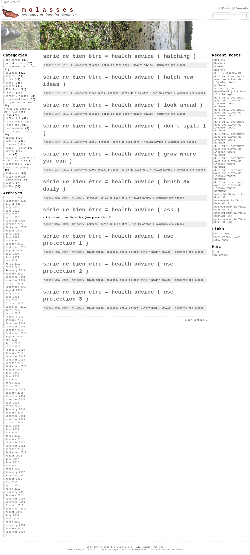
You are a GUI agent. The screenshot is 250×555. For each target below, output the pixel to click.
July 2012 (12, 459)
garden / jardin (16, 96)
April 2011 (12, 485)
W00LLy (9, 183)
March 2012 (12, 469)
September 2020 (15, 227)
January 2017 (14, 320)
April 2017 (12, 310)
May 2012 (11, 465)
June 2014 (12, 402)
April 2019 (12, 263)
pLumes (9, 137)
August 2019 (13, 250)
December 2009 (15, 531)
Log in (218, 251)
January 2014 (14, 412)
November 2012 (15, 445)
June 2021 (12, 210)
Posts (226, 8)
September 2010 (15, 508)
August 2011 (13, 479)
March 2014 (12, 406)
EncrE (9, 82)
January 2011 (14, 495)
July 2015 (12, 373)
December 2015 (15, 356)
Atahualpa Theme (115, 549)
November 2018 (15, 280)
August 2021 (13, 204)
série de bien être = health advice (19, 159)
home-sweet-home (16, 99)
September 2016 (15, 333)
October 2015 (14, 363)
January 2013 (14, 439)
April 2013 (12, 436)
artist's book (15, 63)
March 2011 (12, 488)
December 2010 (15, 498)
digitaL (10, 76)
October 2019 (14, 244)
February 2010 (15, 525)
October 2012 (14, 449)
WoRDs (9, 186)
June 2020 (12, 237)
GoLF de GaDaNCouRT (227, 73)
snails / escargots (18, 167)
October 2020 (14, 224)
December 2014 (15, 396)
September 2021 (15, 201)
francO (9, 92)
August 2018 (13, 290)
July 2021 (12, 207)
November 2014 (15, 399)
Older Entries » (196, 320)
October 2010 (14, 505)
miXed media (13, 121)
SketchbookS (13, 164)
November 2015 (15, 359)
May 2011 (11, 482)
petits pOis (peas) (18, 131)
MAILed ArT (12, 118)
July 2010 (12, 515)
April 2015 (12, 383)
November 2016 (15, 326)
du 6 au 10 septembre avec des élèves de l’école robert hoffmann (229, 81)
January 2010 (14, 528)
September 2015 (15, 366)
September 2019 (15, 247)
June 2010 (12, 518)
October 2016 (14, 330)
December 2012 (15, 442)
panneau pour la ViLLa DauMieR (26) (230, 214)
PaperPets (12, 125)
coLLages (11, 72)
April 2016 (12, 343)
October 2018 (14, 283)
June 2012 (12, 462)
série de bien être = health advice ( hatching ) (119, 56)
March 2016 (12, 346)
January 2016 (14, 353)
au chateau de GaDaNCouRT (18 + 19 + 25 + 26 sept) (230, 91)
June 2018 (12, 297)
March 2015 (12, 386)
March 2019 (12, 267)
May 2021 (11, 214)
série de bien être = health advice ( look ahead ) (123, 105)
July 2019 (12, 253)
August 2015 (13, 369)
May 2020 (11, 240)
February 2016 (15, 349)
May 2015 (11, 379)
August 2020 (13, 230)
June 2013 (12, 429)
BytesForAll (140, 549)
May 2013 (11, 432)
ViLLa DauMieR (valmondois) (14, 178)
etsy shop (221, 240)
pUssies (10, 144)
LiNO (8, 115)
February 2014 (15, 409)
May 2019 (11, 260)
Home (6, 2)
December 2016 (15, 323)
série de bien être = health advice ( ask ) (111, 210)
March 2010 (12, 522)
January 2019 (14, 273)
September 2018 (15, 287)
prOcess (10, 141)
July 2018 (12, 293)
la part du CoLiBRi (18, 102)
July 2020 (12, 234)
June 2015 (12, 376)
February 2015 (15, 389)
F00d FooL (12, 89)
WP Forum (177, 549)
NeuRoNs (219, 60)
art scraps (12, 60)
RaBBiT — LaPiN (15, 147)
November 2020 (15, 220)
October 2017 (14, 303)
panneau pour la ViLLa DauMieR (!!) (230, 208)
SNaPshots (12, 173)
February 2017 (15, 316)
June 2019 (12, 257)
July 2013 (12, 426)
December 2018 (15, 277)
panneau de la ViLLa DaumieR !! (228, 202)
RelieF (9, 151)
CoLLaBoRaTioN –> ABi (20, 66)
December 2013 (15, 416)
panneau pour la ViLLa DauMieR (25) (230, 221)
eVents (9, 86)
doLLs (9, 79)
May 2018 (11, 300)
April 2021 (12, 217)
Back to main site (227, 236)
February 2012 (15, 472)
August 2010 (13, 512)
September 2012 (15, 452)
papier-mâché (14, 128)
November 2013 (15, 419)
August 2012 (13, 455)
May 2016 (11, 340)
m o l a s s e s (47, 10)
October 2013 (14, 422)
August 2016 (13, 336)
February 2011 (15, 492)
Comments (242, 8)
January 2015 (14, 392)
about (14, 2)
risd (8, 154)
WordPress (221, 254)
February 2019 (15, 270)
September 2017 (15, 306)
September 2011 (15, 475)
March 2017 (12, 313)
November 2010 (15, 502)
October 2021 (14, 197)
